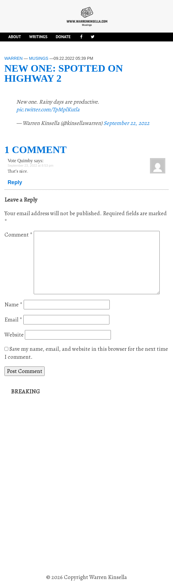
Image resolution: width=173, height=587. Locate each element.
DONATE (63, 36)
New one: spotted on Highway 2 (63, 73)
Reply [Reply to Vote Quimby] (15, 182)
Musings (38, 58)
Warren (13, 58)
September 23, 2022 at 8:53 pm (31, 165)
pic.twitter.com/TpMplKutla (48, 109)
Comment (18, 235)
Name (13, 304)
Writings (38, 36)
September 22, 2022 (126, 123)
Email (13, 320)
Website (14, 335)
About (14, 36)
